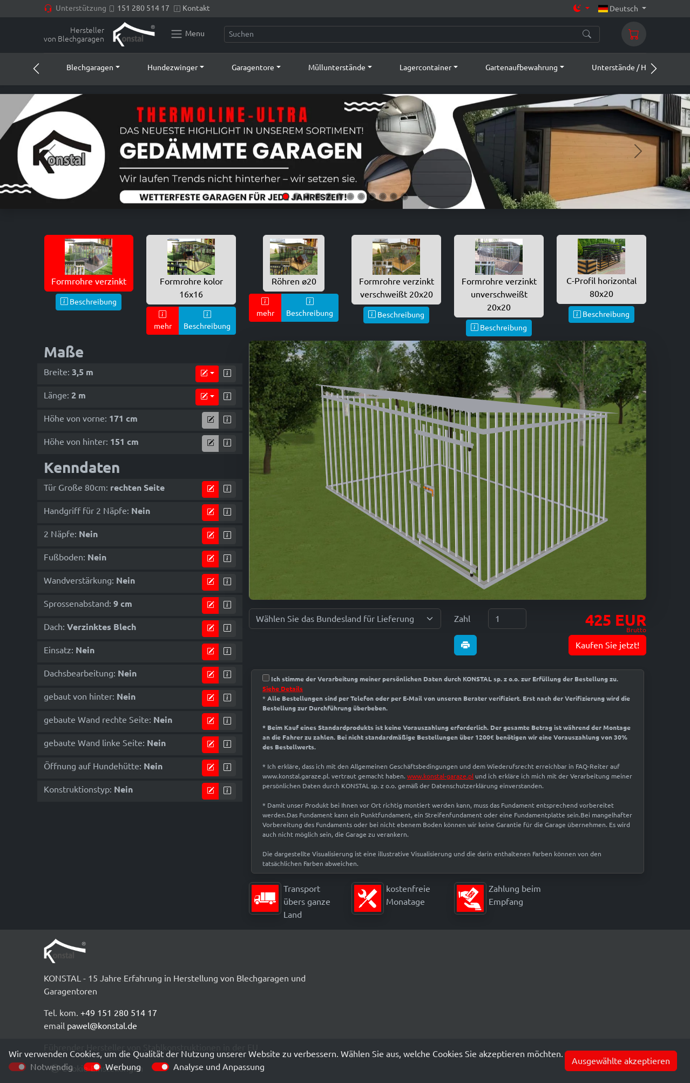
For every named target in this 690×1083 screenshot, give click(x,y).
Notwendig (51, 1067)
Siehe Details (282, 688)
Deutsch (619, 8)
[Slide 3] (307, 196)
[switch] (92, 1066)
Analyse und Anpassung (219, 1067)
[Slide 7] (350, 196)
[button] (83, 67)
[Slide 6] (339, 196)
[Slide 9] (372, 196)
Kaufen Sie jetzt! (607, 645)
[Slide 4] (318, 196)
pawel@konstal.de (102, 1026)
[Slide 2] (296, 196)
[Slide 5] (329, 196)
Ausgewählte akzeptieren (621, 1061)
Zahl (462, 619)
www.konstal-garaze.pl (440, 776)
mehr (163, 320)
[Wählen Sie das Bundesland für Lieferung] (345, 618)
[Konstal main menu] (187, 34)
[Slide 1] (285, 196)
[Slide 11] (393, 196)
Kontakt (196, 8)
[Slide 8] (361, 196)
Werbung (123, 1067)
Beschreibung (88, 301)
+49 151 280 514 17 (118, 1013)
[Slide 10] (383, 196)
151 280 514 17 (143, 8)
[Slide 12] (404, 196)
